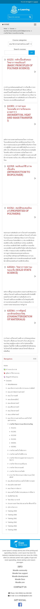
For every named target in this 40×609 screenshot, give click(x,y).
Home (5, 24)
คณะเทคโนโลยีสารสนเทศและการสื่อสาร (21, 492)
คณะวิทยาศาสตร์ (13, 411)
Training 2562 (12, 522)
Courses (12, 28)
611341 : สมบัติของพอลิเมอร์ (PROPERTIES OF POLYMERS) (19, 210)
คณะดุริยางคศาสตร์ (14, 485)
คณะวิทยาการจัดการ (14, 488)
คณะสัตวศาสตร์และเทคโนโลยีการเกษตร (21, 481)
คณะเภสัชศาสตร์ (13, 414)
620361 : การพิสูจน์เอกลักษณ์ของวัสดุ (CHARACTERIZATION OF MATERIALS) (19, 315)
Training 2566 (12, 530)
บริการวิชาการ (12, 507)
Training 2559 (12, 511)
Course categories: (20, 40)
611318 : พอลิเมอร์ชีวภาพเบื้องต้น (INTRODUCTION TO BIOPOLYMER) (19, 170)
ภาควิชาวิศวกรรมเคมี (16, 467)
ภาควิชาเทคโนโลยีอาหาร (17, 450)
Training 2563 (12, 526)
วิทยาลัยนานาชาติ (14, 500)
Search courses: (20, 49)
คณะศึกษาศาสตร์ (13, 407)
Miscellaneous (12, 384)
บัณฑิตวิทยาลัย (13, 496)
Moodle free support (20, 573)
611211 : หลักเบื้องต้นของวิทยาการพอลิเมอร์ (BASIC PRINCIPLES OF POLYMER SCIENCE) (20, 64)
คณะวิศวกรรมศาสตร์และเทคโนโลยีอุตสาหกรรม (17, 31)
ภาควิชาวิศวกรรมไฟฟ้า (17, 471)
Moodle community (20, 570)
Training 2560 (12, 515)
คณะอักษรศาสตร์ (13, 403)
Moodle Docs (20, 579)
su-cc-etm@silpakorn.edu (23, 596)
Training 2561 (12, 518)
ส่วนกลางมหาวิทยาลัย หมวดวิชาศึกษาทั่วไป (22, 503)
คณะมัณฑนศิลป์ (13, 399)
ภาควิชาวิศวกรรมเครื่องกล (18, 464)
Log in (35, 2)
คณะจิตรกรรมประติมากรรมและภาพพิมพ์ (21, 388)
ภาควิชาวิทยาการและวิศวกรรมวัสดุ (14, 33)
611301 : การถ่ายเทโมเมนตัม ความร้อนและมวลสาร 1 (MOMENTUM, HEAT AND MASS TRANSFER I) (19, 113)
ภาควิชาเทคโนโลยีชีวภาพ (18, 454)
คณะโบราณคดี (13, 396)
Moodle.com (20, 582)
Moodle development (20, 576)
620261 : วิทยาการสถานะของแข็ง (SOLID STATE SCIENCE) (19, 270)
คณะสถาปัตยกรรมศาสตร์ (16, 392)
